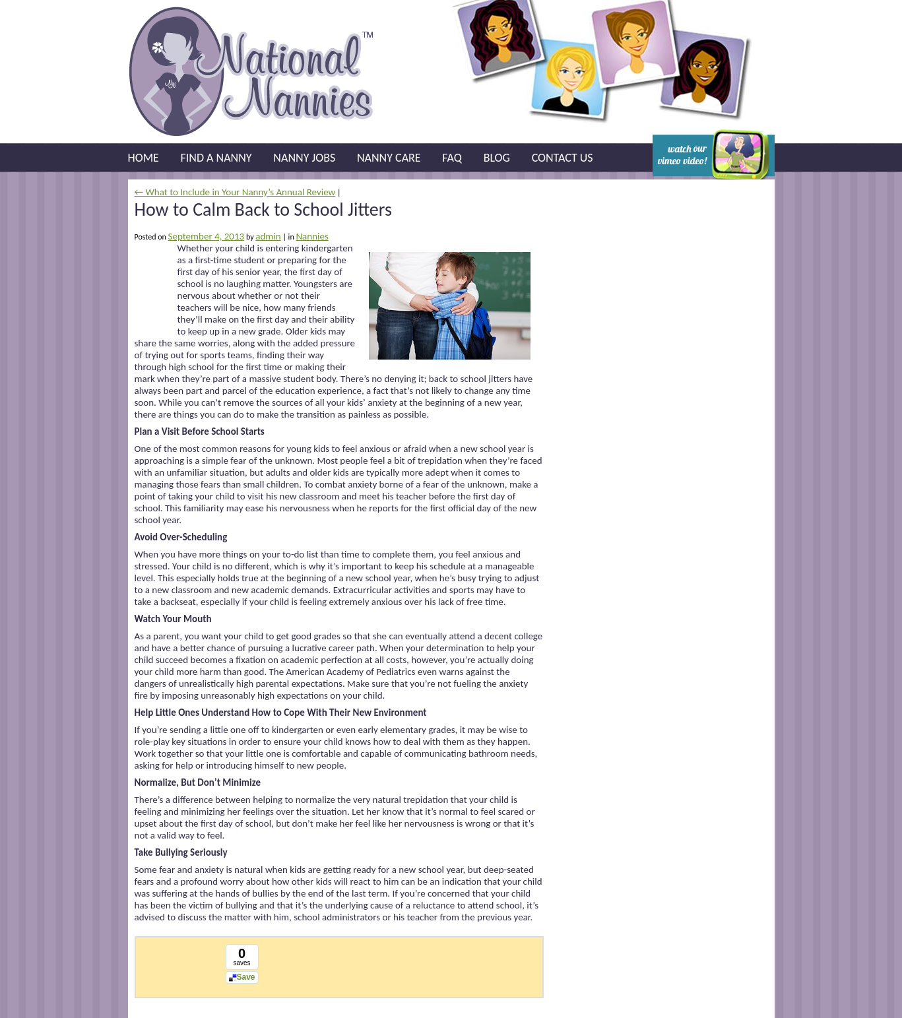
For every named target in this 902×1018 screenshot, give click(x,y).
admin (267, 236)
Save (246, 977)
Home (143, 157)
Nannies (312, 236)
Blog (497, 157)
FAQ (452, 157)
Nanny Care (389, 157)
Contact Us (562, 157)
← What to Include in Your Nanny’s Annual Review (235, 192)
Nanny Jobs (304, 157)
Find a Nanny (216, 157)
